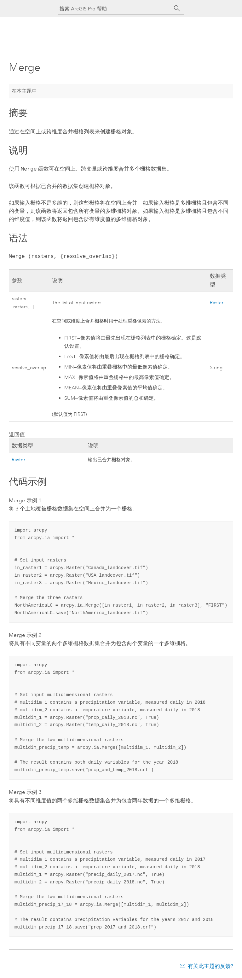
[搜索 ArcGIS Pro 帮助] (114, 8)
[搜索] (177, 8)
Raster (216, 302)
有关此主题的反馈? (210, 965)
